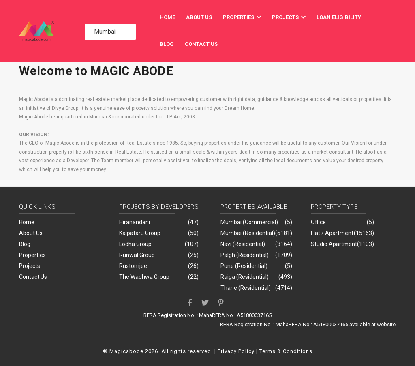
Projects (289, 17)
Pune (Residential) (243, 266)
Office (318, 222)
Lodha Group (135, 244)
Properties (242, 17)
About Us (199, 17)
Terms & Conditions (285, 351)
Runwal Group (137, 255)
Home (167, 17)
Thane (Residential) (245, 288)
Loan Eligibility (339, 17)
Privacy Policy (236, 351)
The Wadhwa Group (144, 277)
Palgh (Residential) (244, 255)
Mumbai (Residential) (247, 233)
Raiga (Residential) (244, 277)
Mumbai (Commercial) (249, 222)
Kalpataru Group (139, 233)
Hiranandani (134, 222)
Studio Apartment (334, 244)
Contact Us (201, 44)
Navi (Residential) (242, 244)
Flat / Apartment (332, 233)
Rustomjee (133, 266)
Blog (167, 44)
